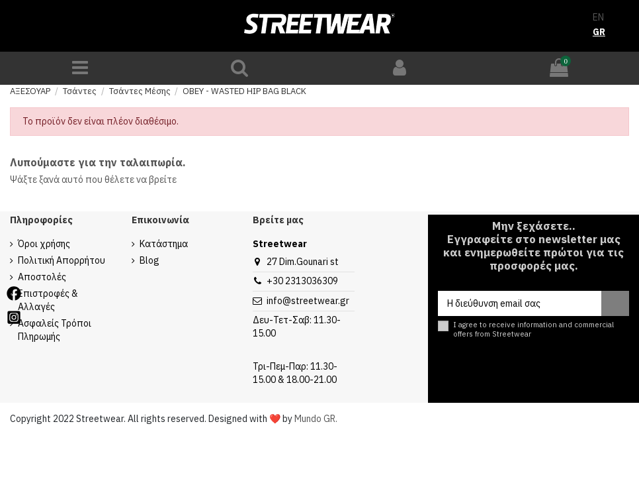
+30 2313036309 (302, 281)
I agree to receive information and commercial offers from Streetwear (533, 329)
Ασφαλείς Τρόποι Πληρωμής (54, 330)
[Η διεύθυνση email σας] (519, 303)
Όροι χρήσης (44, 244)
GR (599, 32)
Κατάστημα (164, 244)
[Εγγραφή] (615, 303)
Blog (149, 260)
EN (598, 17)
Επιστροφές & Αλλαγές (48, 300)
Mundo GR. (315, 419)
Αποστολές (42, 277)
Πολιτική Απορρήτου (61, 260)
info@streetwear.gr (308, 301)
